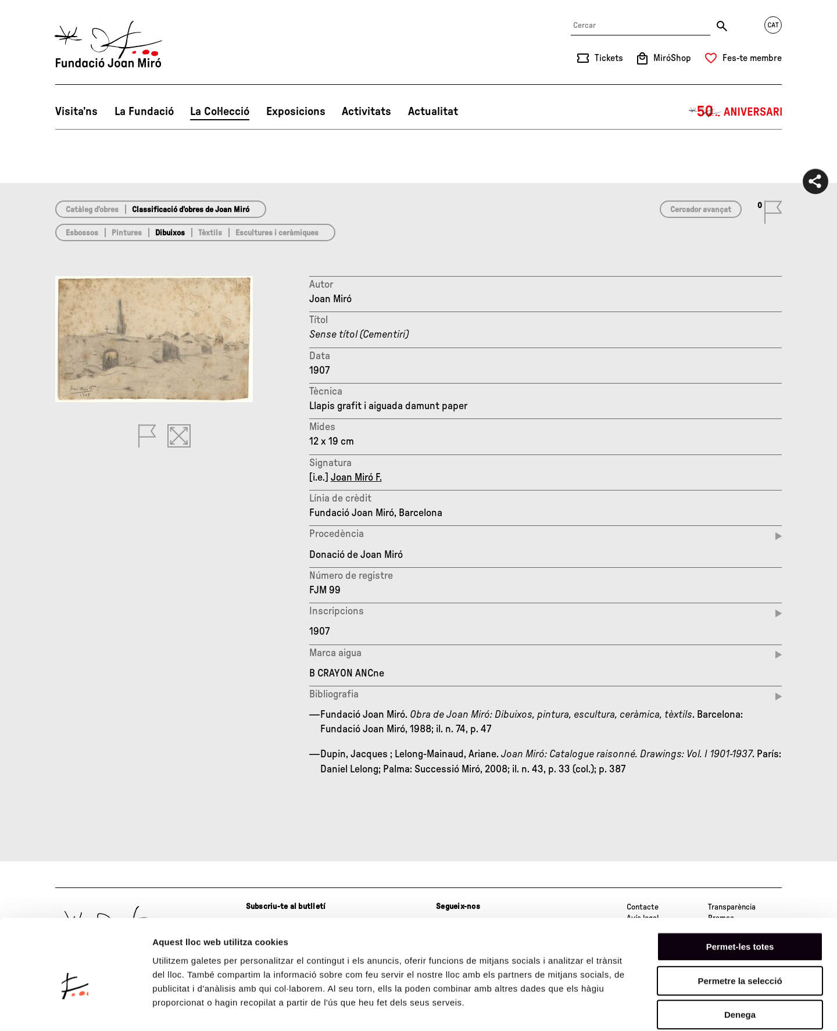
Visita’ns (76, 111)
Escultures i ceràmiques (277, 233)
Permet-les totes (740, 889)
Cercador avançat (700, 210)
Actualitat (433, 111)
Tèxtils (210, 233)
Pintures (127, 233)
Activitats (366, 111)
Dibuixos (170, 233)
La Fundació (144, 111)
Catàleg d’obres (92, 210)
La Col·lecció (219, 111)
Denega (740, 957)
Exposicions (296, 111)
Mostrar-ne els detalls (669, 1008)
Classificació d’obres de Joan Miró (190, 210)
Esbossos (82, 233)
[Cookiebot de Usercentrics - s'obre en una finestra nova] (75, 1008)
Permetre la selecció (740, 923)
